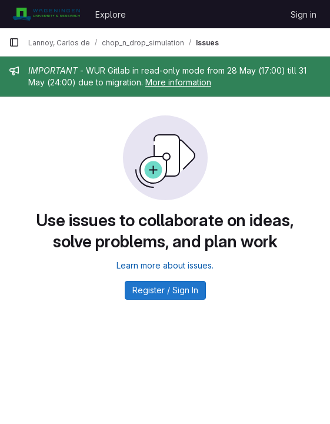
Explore (110, 14)
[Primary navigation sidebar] (14, 42)
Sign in (303, 14)
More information (178, 82)
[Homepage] (46, 14)
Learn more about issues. (165, 265)
